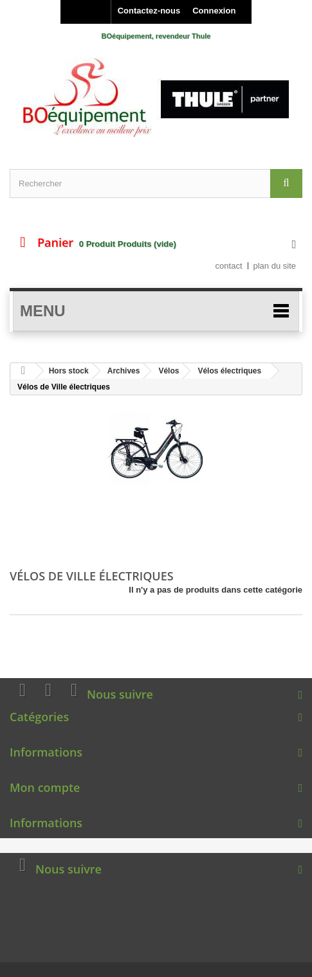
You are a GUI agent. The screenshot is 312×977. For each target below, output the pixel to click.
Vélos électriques (229, 370)
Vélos (168, 370)
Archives (123, 370)
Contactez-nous (149, 10)
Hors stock (69, 370)
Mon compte (45, 787)
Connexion (213, 10)
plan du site (275, 266)
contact (229, 266)
